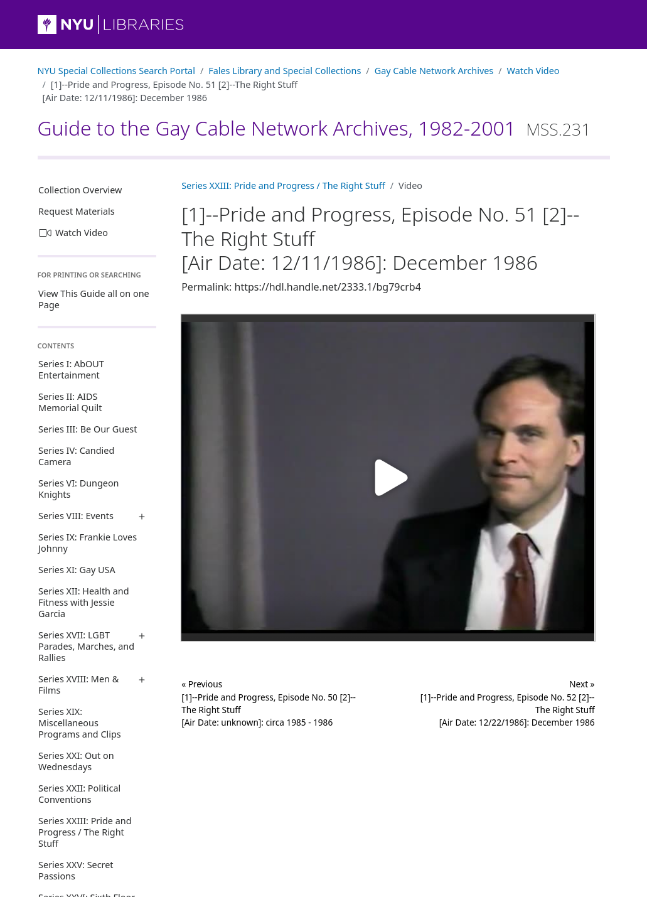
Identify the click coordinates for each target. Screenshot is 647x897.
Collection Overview (80, 190)
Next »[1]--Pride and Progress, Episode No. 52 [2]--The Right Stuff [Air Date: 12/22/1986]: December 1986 (507, 703)
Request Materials (76, 211)
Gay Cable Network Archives (434, 71)
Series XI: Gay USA (76, 570)
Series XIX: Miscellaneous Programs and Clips (79, 723)
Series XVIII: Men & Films (78, 684)
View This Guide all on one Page (93, 299)
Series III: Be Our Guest (87, 429)
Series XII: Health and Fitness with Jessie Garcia (83, 602)
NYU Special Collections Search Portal (116, 71)
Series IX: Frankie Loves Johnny (87, 542)
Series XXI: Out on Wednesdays (76, 761)
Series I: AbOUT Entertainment (71, 369)
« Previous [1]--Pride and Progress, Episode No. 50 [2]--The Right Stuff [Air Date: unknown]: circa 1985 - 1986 (268, 703)
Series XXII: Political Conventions (79, 793)
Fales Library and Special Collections (284, 71)
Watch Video (533, 71)
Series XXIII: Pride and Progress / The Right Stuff (84, 832)
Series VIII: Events (76, 516)
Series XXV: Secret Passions (75, 870)
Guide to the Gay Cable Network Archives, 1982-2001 (314, 127)
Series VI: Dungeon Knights (78, 488)
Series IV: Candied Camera (76, 456)
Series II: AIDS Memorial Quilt (70, 402)
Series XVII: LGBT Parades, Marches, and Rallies (86, 646)
